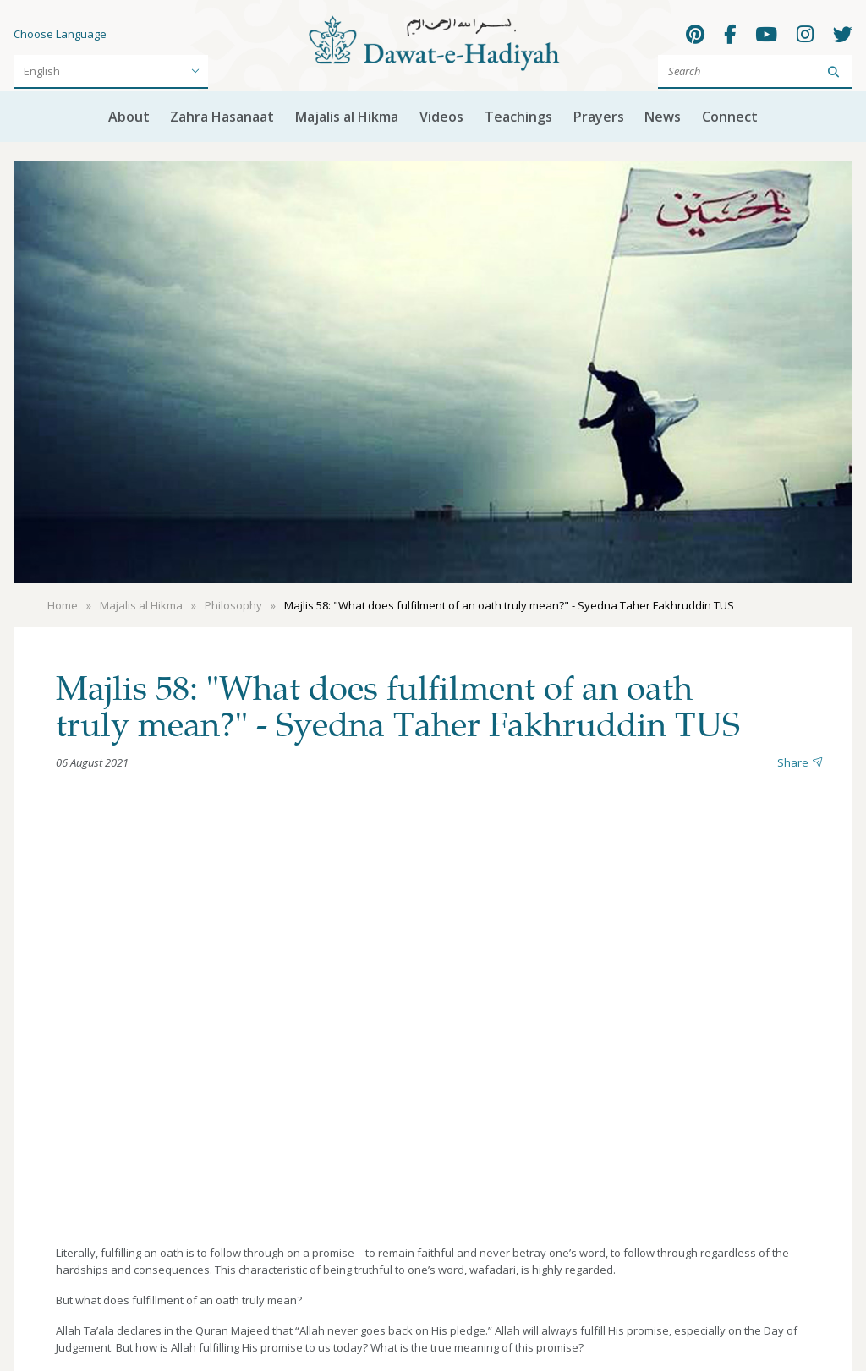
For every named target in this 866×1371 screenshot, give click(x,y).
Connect (730, 116)
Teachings (518, 116)
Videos (441, 116)
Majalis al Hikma (346, 116)
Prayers (598, 116)
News (662, 116)
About (129, 116)
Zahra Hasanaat (222, 116)
